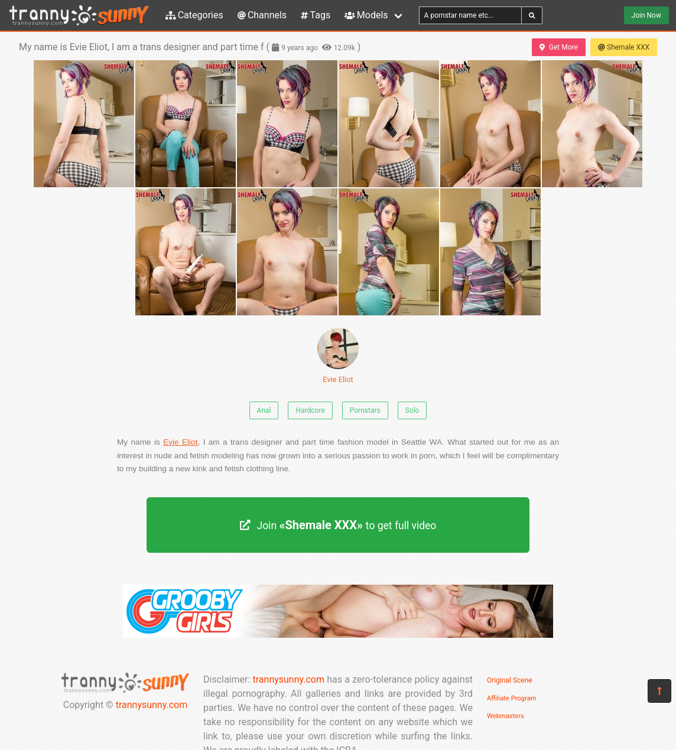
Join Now (646, 15)
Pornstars (365, 410)
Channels (262, 15)
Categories (194, 15)
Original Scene (509, 680)
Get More (558, 47)
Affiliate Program (512, 698)
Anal (264, 410)
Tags (315, 15)
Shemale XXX (623, 47)
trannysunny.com (152, 704)
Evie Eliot (338, 356)
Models (366, 15)
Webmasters (505, 716)
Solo (412, 410)
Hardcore (309, 410)
